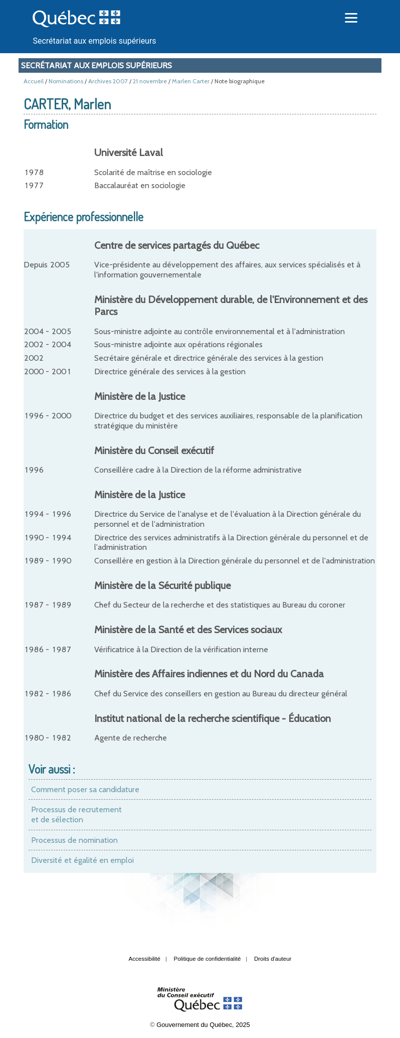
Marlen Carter (191, 81)
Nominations (66, 81)
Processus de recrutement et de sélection (76, 814)
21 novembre (150, 81)
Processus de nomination (74, 840)
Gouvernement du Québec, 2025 (203, 1024)
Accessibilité (144, 959)
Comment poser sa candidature (85, 789)
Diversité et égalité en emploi (82, 860)
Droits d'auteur (273, 959)
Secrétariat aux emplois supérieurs (94, 41)
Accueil (34, 81)
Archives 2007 (108, 81)
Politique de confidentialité (207, 959)
